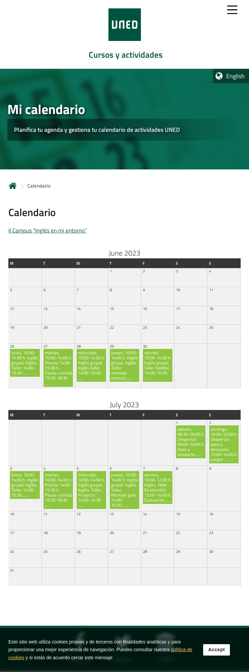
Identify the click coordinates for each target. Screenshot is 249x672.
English (235, 76)
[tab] (124, 34)
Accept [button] (216, 663)
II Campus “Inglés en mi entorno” (47, 230)
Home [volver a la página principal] (12, 185)
